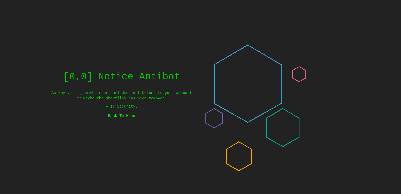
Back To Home (121, 115)
